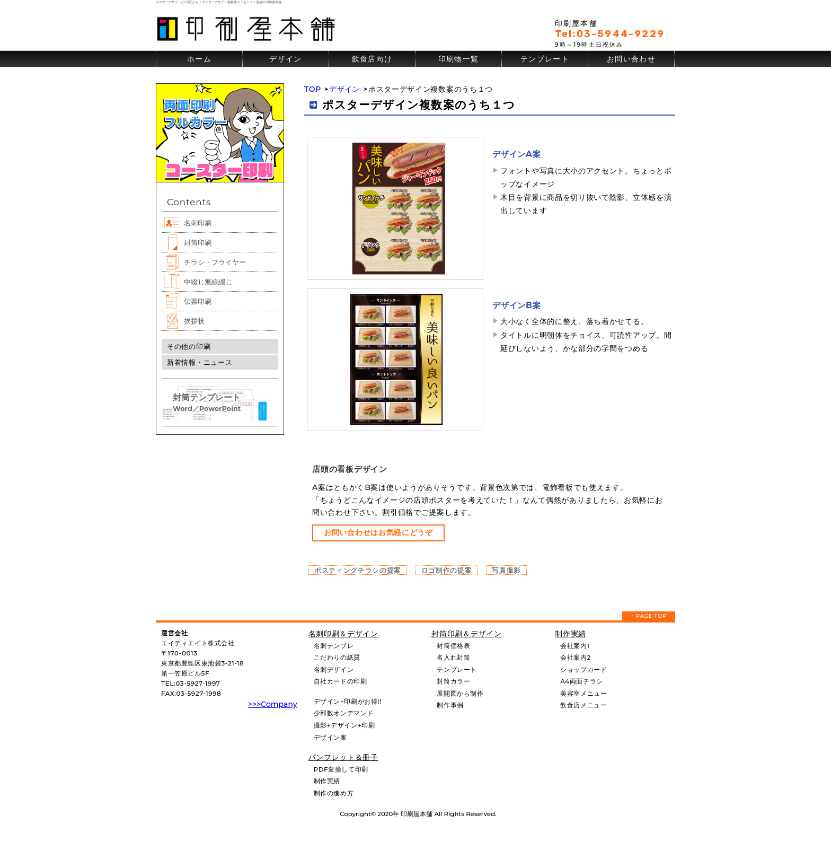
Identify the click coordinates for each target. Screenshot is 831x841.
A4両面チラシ (581, 681)
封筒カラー (453, 681)
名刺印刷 (197, 222)
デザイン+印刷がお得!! (348, 701)
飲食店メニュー (583, 705)
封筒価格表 (453, 646)
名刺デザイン (334, 669)
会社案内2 (575, 657)
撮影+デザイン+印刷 (344, 725)
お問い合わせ (631, 59)
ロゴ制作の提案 (446, 570)
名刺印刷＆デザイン (343, 633)
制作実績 (327, 781)
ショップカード (583, 669)
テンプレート (544, 59)
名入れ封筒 (453, 657)
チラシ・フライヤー (215, 262)
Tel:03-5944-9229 (610, 34)
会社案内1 (574, 646)
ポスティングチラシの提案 (357, 570)
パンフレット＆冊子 (343, 757)
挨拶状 (194, 321)
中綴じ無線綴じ (208, 281)
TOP (312, 89)
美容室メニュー (583, 693)
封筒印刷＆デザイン (466, 633)
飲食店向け (372, 59)
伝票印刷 (197, 301)
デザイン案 (330, 737)
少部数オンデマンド (344, 713)
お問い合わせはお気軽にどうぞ (378, 532)
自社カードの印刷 (340, 681)
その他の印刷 (188, 346)
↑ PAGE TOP (649, 615)
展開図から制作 (460, 693)
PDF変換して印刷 (341, 769)
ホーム (199, 59)
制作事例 (450, 705)
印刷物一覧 (458, 59)
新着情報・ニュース (199, 362)
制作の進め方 (334, 793)
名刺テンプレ (334, 646)
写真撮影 (506, 570)
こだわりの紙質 (337, 657)
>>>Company (272, 704)
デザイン (285, 59)
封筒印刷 (197, 242)
